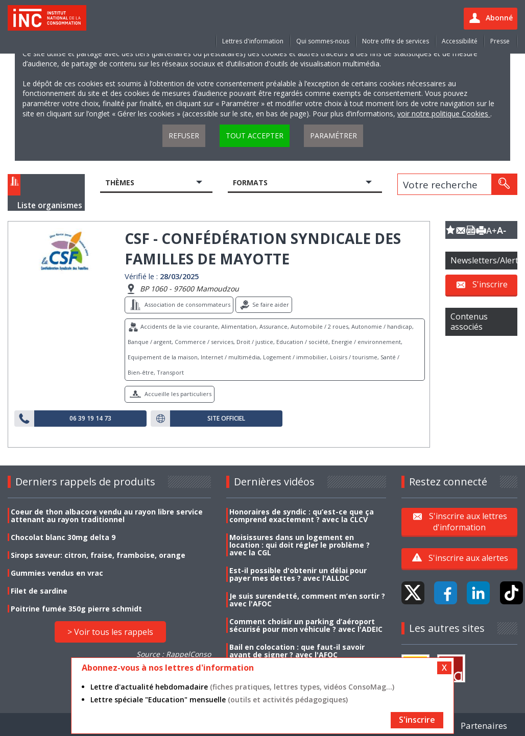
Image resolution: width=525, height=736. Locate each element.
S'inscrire (490, 284)
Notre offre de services (395, 41)
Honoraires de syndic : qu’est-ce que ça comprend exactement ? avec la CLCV (301, 515)
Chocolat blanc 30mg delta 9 (63, 537)
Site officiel (226, 418)
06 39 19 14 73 (90, 418)
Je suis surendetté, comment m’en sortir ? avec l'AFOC (307, 599)
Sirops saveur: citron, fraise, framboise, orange (98, 555)
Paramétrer (333, 135)
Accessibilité (460, 41)
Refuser (184, 135)
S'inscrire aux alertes (468, 557)
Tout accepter (254, 135)
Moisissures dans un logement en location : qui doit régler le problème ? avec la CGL (299, 544)
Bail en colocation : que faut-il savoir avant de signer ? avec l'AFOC (297, 650)
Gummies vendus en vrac (57, 573)
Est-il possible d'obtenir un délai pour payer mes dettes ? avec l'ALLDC (298, 574)
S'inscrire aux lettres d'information (468, 521)
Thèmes (119, 182)
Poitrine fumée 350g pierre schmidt (76, 609)
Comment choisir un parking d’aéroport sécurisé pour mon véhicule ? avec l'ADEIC (306, 625)
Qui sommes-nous (322, 41)
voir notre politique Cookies (443, 113)
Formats (250, 182)
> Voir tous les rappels (110, 631)
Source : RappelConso (173, 654)
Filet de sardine (39, 591)
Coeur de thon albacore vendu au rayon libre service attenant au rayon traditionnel (107, 515)
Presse (500, 41)
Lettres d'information (252, 41)
